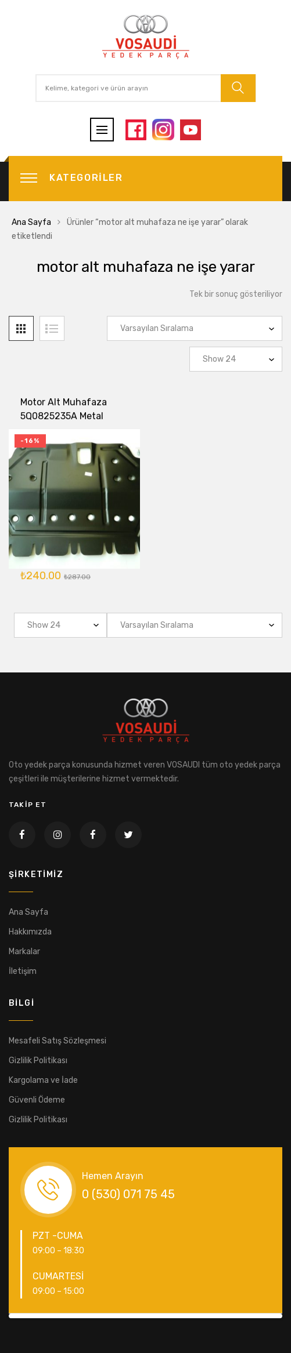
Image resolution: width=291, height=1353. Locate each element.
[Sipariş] (194, 328)
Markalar (24, 951)
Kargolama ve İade (43, 1080)
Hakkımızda (30, 932)
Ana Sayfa (31, 222)
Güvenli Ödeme (37, 1100)
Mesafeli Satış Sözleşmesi (57, 1041)
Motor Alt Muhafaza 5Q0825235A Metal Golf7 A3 (63, 417)
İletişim (23, 971)
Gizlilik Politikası (38, 1060)
